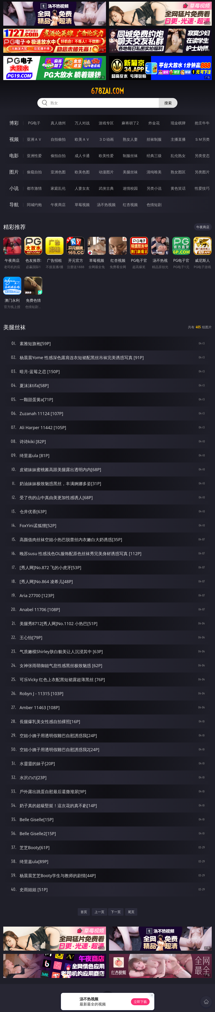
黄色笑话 (178, 188)
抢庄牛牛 (202, 123)
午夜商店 (58, 204)
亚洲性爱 (34, 155)
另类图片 (202, 172)
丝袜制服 (154, 139)
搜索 (168, 102)
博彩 (14, 123)
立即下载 (140, 1001)
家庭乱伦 (58, 188)
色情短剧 (154, 204)
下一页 (116, 912)
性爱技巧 (202, 188)
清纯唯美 (154, 172)
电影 (14, 155)
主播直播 (178, 139)
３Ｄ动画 (106, 139)
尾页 (131, 912)
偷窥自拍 (34, 172)
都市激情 (34, 188)
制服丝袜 (130, 155)
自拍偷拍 (58, 139)
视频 (14, 139)
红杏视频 (130, 204)
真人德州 (58, 123)
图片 (14, 172)
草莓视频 (82, 204)
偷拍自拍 (58, 155)
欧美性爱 (106, 155)
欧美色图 (82, 172)
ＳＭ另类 (202, 139)
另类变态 (202, 155)
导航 (14, 204)
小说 (14, 188)
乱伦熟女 (178, 155)
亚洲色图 (58, 172)
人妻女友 (82, 188)
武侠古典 (106, 188)
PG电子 (34, 123)
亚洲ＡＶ (34, 139)
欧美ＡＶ (82, 139)
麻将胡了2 (130, 123)
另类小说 (154, 188)
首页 (84, 912)
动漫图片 (106, 172)
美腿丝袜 (130, 172)
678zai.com (107, 91)
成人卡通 (82, 155)
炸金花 (154, 123)
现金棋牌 (178, 123)
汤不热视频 (106, 204)
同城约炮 (34, 204)
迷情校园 (130, 188)
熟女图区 (178, 172)
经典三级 (154, 155)
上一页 (99, 912)
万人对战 (82, 123)
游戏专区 (106, 123)
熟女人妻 (130, 139)
